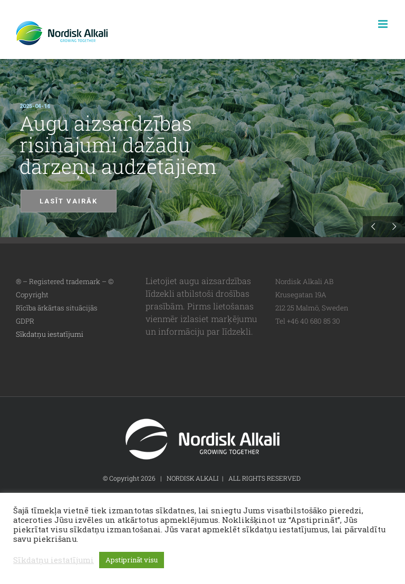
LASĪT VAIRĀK (69, 201)
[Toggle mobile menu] (383, 24)
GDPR (25, 321)
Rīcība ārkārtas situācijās (57, 308)
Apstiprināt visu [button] (131, 559)
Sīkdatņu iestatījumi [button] (49, 334)
